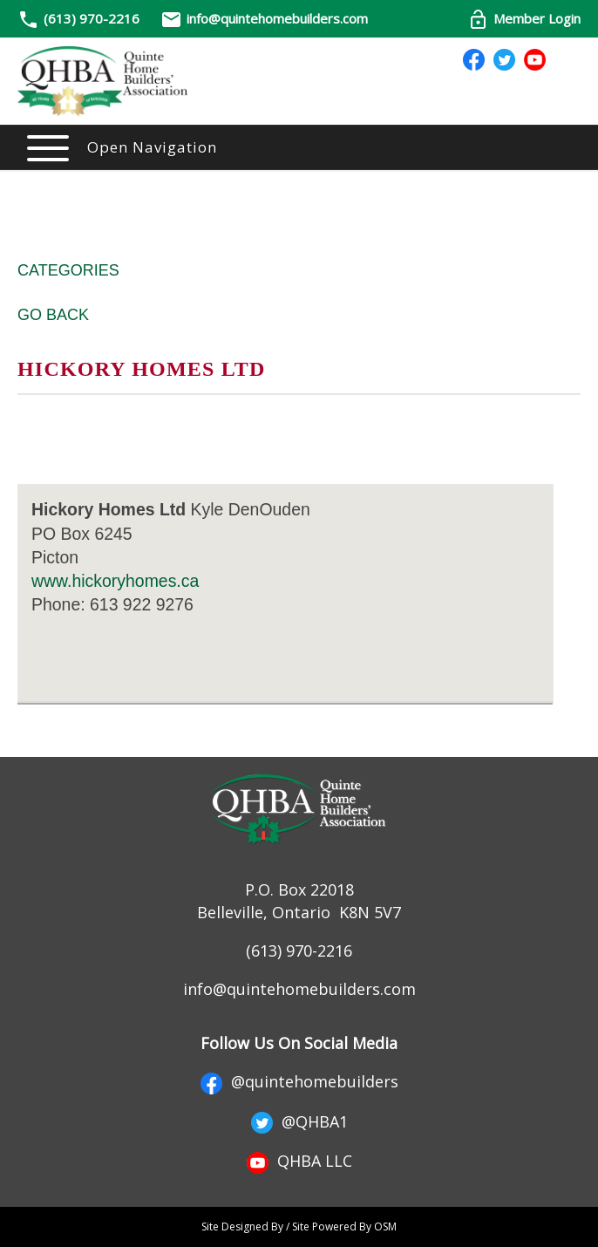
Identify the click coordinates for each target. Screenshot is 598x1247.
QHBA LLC (299, 1160)
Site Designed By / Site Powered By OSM (299, 1226)
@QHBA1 (299, 1121)
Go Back (53, 315)
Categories (68, 270)
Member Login (524, 18)
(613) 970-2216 (91, 18)
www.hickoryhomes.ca (115, 580)
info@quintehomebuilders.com (264, 18)
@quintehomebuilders (299, 1081)
